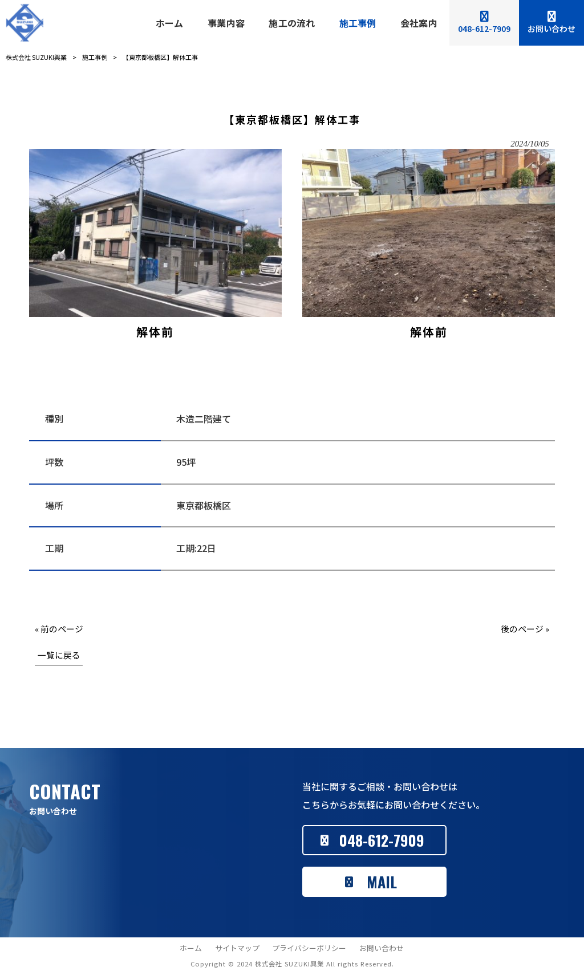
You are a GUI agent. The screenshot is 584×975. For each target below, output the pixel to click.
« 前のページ (59, 629)
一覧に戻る (59, 655)
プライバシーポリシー (309, 948)
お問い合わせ (381, 948)
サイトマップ (237, 948)
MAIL (382, 882)
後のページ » (525, 629)
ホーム (191, 948)
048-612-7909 (381, 840)
